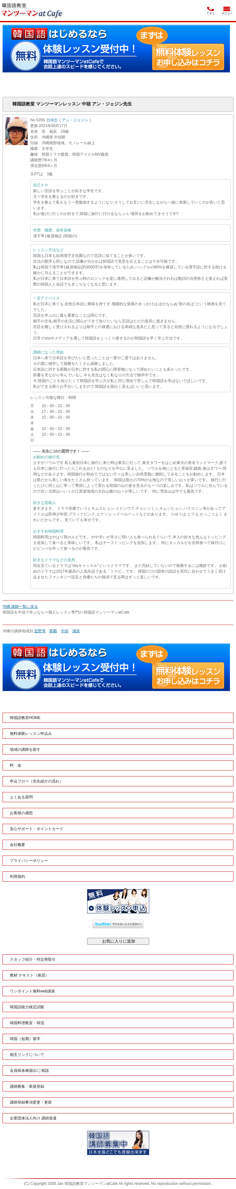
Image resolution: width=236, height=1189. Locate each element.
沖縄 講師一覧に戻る (20, 606)
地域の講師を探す (25, 749)
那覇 (53, 631)
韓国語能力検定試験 (27, 1007)
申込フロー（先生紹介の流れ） (36, 781)
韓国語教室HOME (25, 717)
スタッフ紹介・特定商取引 (33, 959)
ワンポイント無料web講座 (32, 991)
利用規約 (17, 876)
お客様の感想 (21, 813)
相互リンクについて (27, 1054)
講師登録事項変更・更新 (31, 1102)
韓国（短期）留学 (25, 1039)
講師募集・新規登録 (27, 1086)
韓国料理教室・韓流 (27, 1023)
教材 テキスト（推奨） (29, 975)
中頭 (64, 631)
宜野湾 (39, 631)
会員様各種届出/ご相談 (29, 1070)
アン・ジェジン (75, 120)
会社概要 (17, 845)
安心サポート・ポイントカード (36, 829)
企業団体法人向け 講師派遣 (33, 1118)
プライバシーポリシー (29, 860)
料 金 (15, 765)
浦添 (76, 631)
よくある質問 (21, 797)
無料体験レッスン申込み (31, 733)
